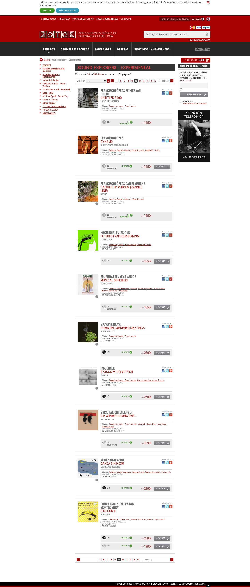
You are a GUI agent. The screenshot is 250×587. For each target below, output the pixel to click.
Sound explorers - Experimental (122, 106)
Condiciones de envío (158, 583)
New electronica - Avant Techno (150, 380)
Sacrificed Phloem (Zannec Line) (122, 189)
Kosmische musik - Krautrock (115, 290)
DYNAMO (107, 141)
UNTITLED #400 (111, 97)
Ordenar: (81, 80)
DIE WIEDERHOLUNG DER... (119, 415)
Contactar (126, 19)
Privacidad (64, 19)
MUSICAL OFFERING (114, 280)
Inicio (42, 59)
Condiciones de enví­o (83, 19)
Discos (47, 59)
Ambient (113, 150)
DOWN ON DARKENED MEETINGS (123, 327)
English (208, 19)
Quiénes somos (48, 19)
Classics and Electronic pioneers (123, 288)
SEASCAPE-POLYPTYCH (117, 371)
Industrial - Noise (152, 150)
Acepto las (195, 102)
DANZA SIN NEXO (112, 463)
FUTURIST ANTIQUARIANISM (120, 236)
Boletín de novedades (107, 19)
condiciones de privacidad (195, 103)
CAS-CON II (108, 510)
